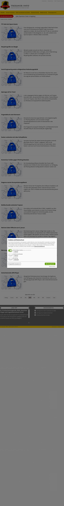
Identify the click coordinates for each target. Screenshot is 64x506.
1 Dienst (15, 251)
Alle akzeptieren (50, 264)
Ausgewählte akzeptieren (14, 264)
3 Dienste (16, 259)
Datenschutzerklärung (39, 246)
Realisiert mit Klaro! (52, 266)
